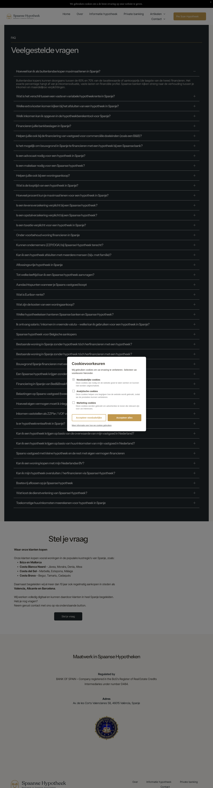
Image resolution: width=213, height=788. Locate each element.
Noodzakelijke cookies (106, 382)
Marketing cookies (106, 405)
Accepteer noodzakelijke (89, 417)
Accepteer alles (124, 417)
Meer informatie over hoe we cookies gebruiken (92, 425)
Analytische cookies (106, 394)
